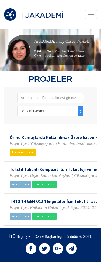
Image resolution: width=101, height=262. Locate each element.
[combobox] (50, 111)
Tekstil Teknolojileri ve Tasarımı (68, 56)
